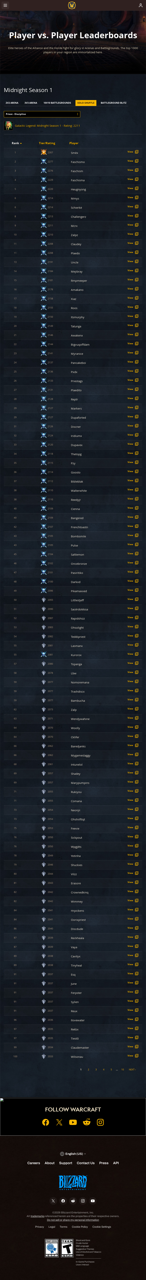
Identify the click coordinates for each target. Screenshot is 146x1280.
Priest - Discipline (16, 114)
